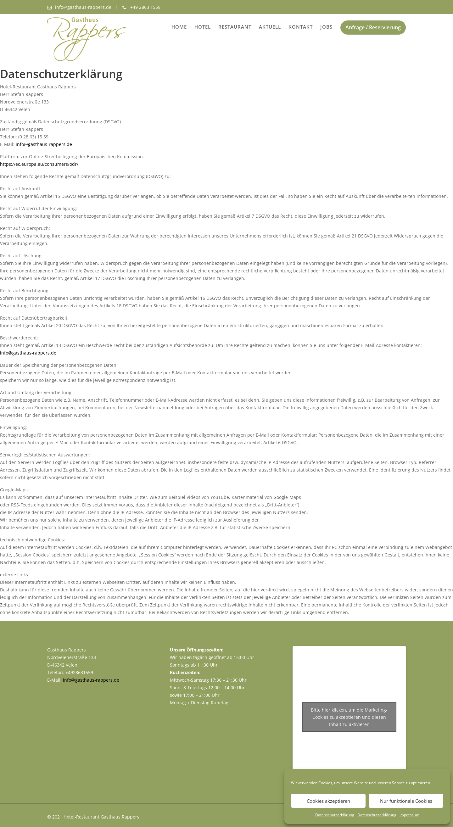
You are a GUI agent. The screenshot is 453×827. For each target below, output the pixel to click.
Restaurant (234, 27)
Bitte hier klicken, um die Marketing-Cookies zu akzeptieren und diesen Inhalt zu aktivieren (349, 717)
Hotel (202, 27)
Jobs (326, 27)
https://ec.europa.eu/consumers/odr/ (39, 164)
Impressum (409, 815)
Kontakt (300, 27)
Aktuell (270, 27)
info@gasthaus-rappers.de (44, 144)
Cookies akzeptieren (328, 801)
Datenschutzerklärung (334, 815)
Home (179, 27)
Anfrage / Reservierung (373, 27)
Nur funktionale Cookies (406, 801)
